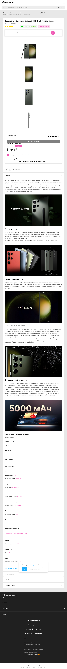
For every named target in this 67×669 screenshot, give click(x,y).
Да (24, 569)
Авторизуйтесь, (10, 33)
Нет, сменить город (35, 569)
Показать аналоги (33, 141)
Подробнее (28, 155)
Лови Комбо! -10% (44, 26)
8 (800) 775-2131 (33, 629)
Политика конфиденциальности (32, 644)
